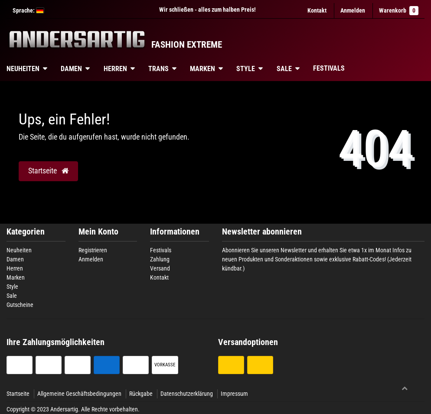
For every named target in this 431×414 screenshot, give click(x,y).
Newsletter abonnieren (262, 232)
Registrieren (92, 250)
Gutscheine (20, 304)
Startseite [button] (48, 170)
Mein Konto (98, 232)
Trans (158, 69)
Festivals (329, 68)
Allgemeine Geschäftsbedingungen (79, 393)
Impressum (234, 393)
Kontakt (317, 10)
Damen (71, 69)
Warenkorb (398, 10)
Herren (115, 69)
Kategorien (26, 232)
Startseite (18, 393)
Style (245, 69)
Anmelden (90, 259)
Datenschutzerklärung (186, 393)
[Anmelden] (352, 10)
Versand (160, 268)
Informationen (174, 232)
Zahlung (160, 259)
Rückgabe (141, 393)
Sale (284, 69)
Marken (202, 69)
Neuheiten (19, 250)
